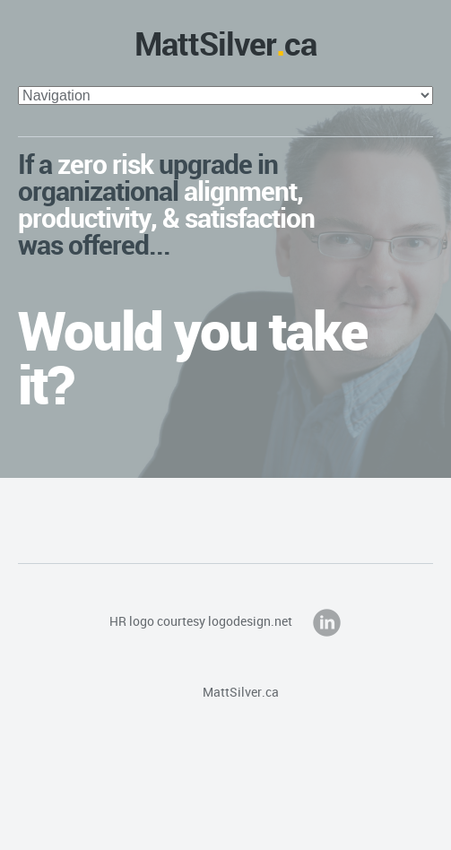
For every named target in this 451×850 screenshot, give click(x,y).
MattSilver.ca (225, 691)
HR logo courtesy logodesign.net (200, 620)
